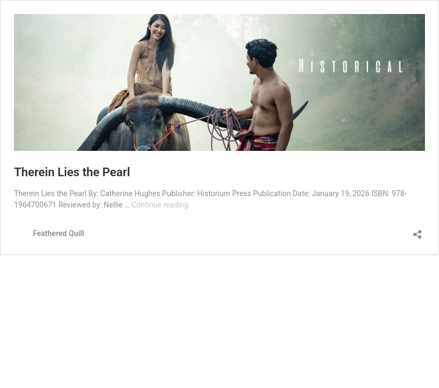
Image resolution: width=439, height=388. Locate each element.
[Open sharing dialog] (417, 231)
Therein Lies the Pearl (72, 172)
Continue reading (160, 204)
